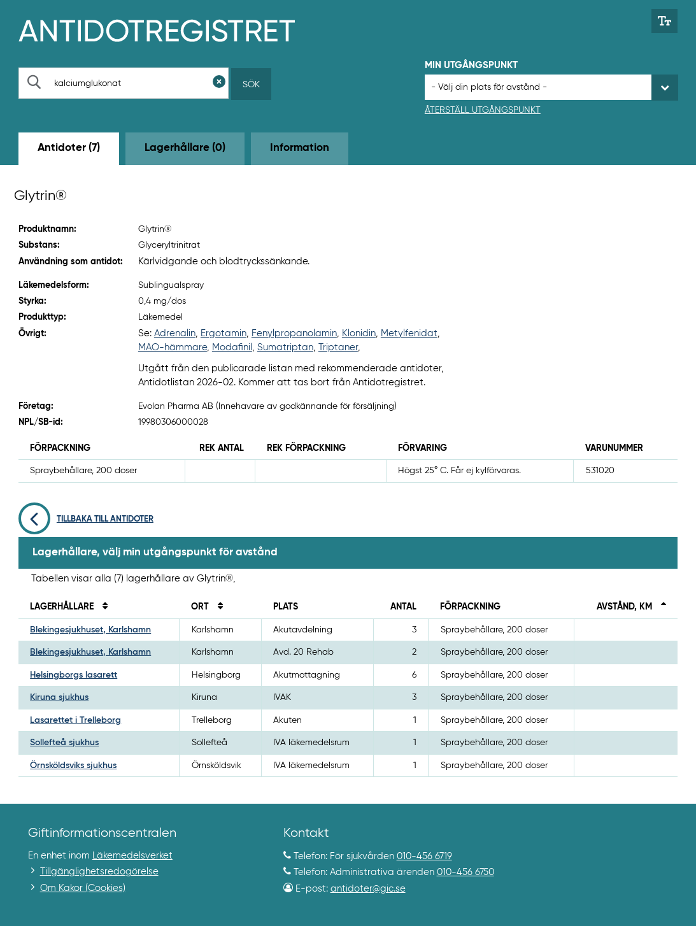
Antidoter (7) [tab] (69, 148)
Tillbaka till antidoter (85, 519)
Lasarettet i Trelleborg (75, 720)
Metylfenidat (409, 333)
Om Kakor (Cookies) (82, 888)
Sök (251, 84)
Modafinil (232, 347)
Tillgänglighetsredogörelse (99, 871)
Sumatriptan (285, 347)
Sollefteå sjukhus (64, 742)
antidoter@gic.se (368, 889)
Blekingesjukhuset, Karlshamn (90, 629)
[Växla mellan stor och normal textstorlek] (664, 21)
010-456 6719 (424, 856)
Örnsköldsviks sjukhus (73, 765)
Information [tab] (299, 148)
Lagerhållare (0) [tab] (185, 148)
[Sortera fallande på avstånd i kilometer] (660, 606)
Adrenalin (174, 333)
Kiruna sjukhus (59, 697)
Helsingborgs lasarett (73, 675)
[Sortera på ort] (217, 606)
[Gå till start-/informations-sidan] (170, 29)
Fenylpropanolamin (294, 333)
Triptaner (338, 347)
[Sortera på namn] (102, 606)
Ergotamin (223, 333)
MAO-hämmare (172, 347)
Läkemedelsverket (132, 855)
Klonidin (359, 333)
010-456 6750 (465, 872)
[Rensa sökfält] (219, 83)
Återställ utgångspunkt (483, 110)
